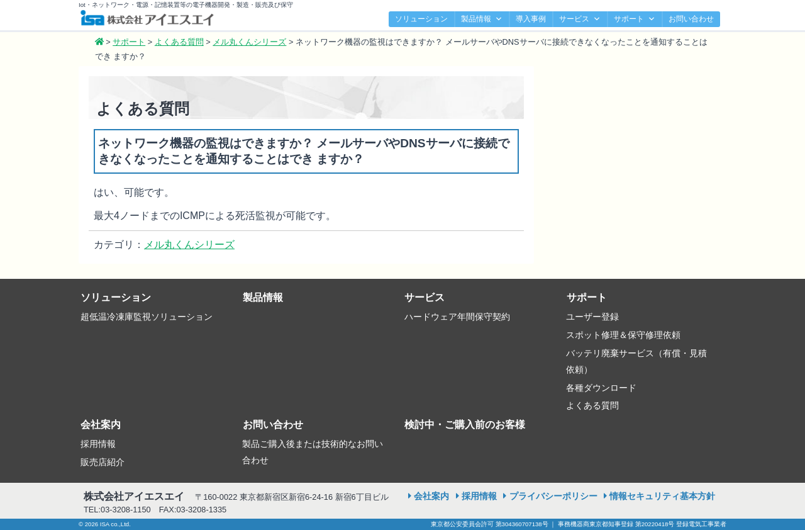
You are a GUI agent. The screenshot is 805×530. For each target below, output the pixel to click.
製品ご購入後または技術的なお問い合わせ (312, 452)
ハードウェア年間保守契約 (457, 317)
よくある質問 (592, 405)
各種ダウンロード (601, 388)
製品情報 (481, 19)
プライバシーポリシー (553, 496)
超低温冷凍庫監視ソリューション (146, 317)
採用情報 (98, 444)
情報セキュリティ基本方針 (662, 496)
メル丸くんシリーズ (189, 244)
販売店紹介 (102, 462)
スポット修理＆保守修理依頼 (623, 335)
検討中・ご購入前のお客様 (464, 424)
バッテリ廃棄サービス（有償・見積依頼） (636, 361)
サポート (634, 19)
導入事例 (531, 18)
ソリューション (421, 18)
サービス (580, 19)
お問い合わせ (691, 18)
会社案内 (100, 424)
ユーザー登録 (592, 317)
